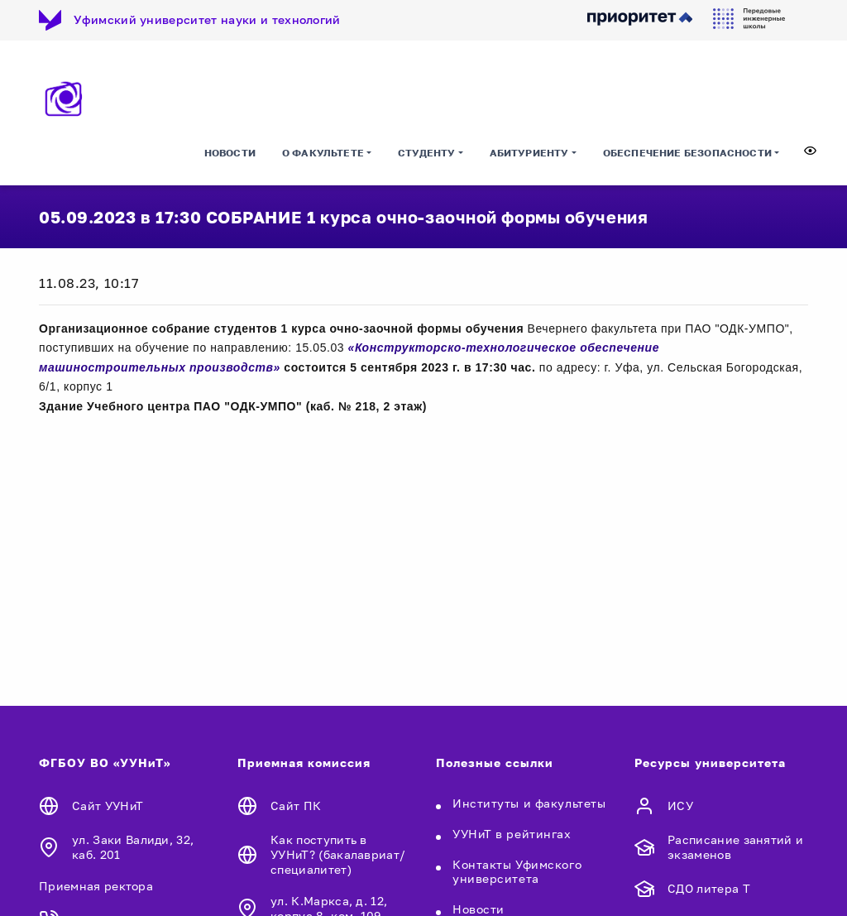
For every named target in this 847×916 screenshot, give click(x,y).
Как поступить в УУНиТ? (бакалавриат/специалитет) (337, 854)
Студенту (426, 152)
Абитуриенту (529, 152)
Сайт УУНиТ (107, 806)
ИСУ (680, 806)
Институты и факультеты (528, 803)
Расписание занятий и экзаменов (735, 846)
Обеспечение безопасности (687, 152)
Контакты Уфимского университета (516, 871)
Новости (230, 152)
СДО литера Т (709, 888)
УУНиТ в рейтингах (512, 834)
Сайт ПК (295, 806)
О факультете (323, 152)
